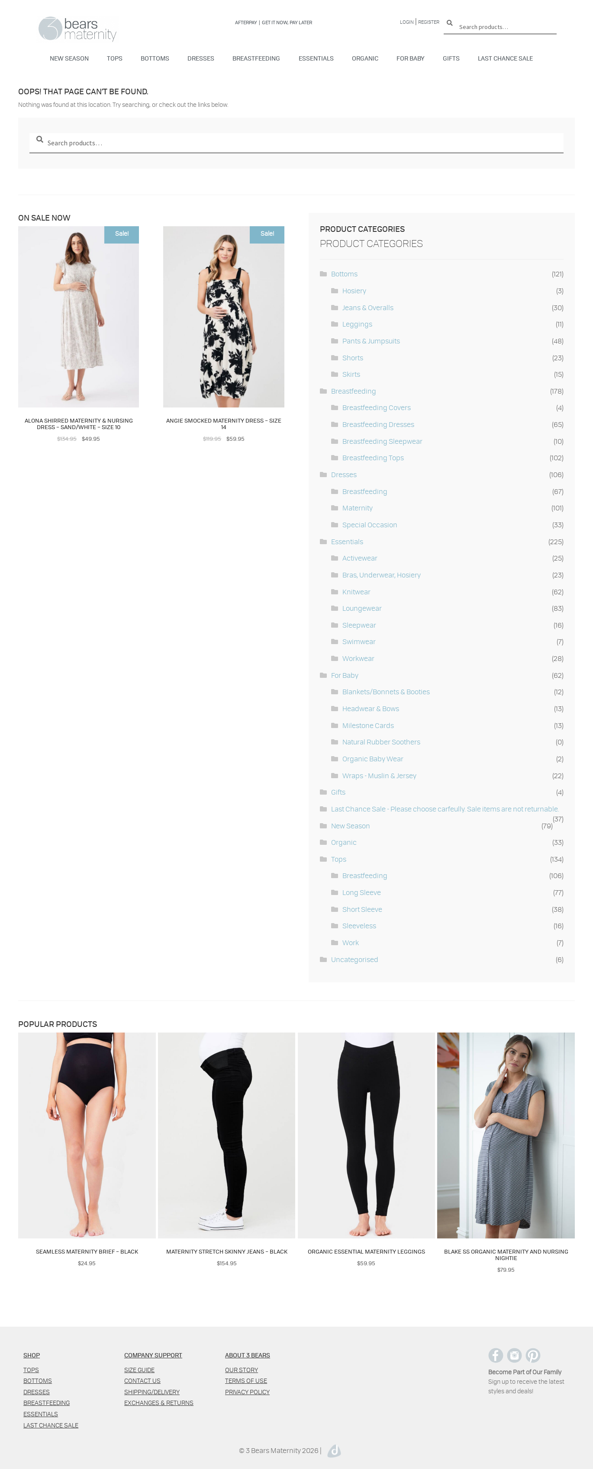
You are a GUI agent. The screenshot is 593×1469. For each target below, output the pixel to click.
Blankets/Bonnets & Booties (386, 691)
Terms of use (246, 1380)
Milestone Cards (368, 725)
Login (407, 22)
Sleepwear (359, 624)
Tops (114, 58)
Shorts (352, 357)
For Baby (410, 58)
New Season (69, 58)
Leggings (357, 323)
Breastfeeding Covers (376, 407)
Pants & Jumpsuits (371, 340)
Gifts (451, 58)
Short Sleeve (362, 909)
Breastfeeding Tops (373, 457)
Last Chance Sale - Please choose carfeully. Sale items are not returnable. (445, 808)
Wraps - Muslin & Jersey (379, 775)
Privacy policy (247, 1392)
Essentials (316, 58)
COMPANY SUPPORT (153, 1354)
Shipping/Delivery (152, 1392)
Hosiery (354, 290)
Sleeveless (359, 925)
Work (350, 942)
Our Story (241, 1370)
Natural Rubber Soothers (381, 741)
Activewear (359, 557)
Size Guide (139, 1370)
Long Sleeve (361, 892)
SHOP (31, 1354)
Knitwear (356, 591)
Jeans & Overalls (367, 307)
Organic (365, 58)
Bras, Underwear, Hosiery (381, 574)
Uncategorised (354, 959)
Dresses (200, 58)
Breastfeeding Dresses (378, 424)
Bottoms (155, 58)
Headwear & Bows (370, 708)
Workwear (358, 658)
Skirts (351, 373)
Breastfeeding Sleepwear (382, 441)
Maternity (357, 507)
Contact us (142, 1380)
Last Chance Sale (505, 58)
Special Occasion (369, 524)
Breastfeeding (256, 58)
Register (428, 22)
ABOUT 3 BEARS (247, 1354)
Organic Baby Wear (372, 758)
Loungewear (362, 608)
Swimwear (359, 641)
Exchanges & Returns (158, 1402)
